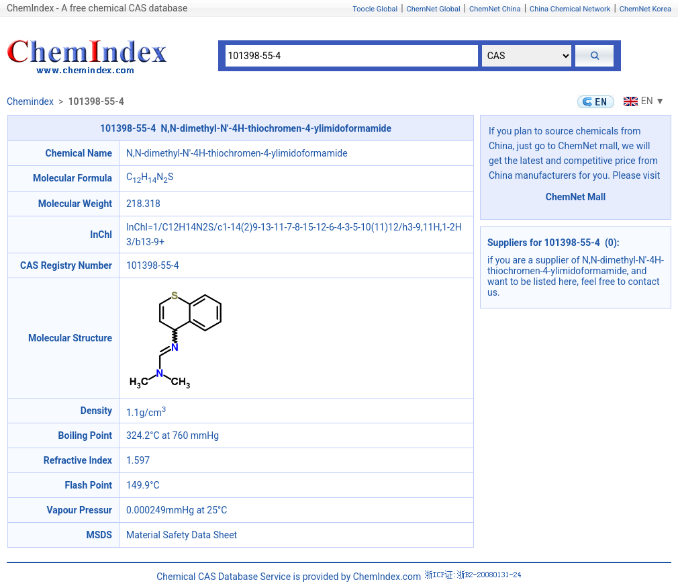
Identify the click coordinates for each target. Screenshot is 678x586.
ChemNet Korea (645, 9)
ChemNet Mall (576, 197)
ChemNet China (495, 9)
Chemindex (30, 101)
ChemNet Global (434, 9)
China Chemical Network (570, 9)
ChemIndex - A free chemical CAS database (97, 8)
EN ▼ (642, 100)
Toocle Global (374, 9)
